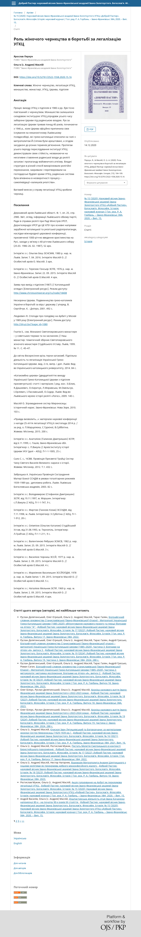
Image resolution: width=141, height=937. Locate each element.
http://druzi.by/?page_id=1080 (31, 324)
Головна (18, 12)
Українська (20, 838)
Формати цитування (97, 182)
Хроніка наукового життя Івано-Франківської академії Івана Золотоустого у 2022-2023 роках (73, 691)
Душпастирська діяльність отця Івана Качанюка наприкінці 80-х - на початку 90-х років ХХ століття (72, 800)
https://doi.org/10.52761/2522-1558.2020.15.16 (45, 77)
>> (23, 821)
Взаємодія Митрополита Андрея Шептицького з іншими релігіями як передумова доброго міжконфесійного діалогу (73, 764)
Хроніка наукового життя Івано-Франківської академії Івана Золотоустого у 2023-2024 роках (73, 711)
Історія (88, 241)
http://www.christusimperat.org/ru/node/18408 (40, 292)
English (18, 843)
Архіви (30, 12)
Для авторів (20, 868)
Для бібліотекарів (23, 873)
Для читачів (20, 863)
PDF (91, 129)
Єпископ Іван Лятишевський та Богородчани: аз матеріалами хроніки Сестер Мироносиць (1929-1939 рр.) (70, 731)
